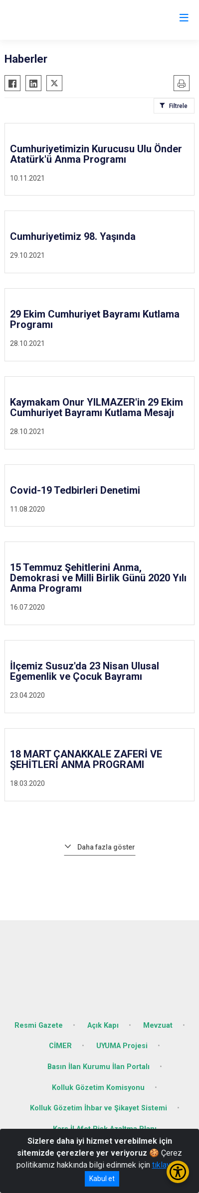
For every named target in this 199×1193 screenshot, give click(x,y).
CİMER (60, 1046)
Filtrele (178, 106)
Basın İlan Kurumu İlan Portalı (98, 1067)
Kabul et (102, 1179)
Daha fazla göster (106, 847)
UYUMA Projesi (122, 1046)
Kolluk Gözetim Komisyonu (98, 1088)
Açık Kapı (103, 1025)
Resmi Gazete (38, 1025)
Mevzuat (158, 1025)
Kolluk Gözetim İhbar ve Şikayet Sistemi (98, 1108)
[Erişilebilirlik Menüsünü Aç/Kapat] (178, 1172)
